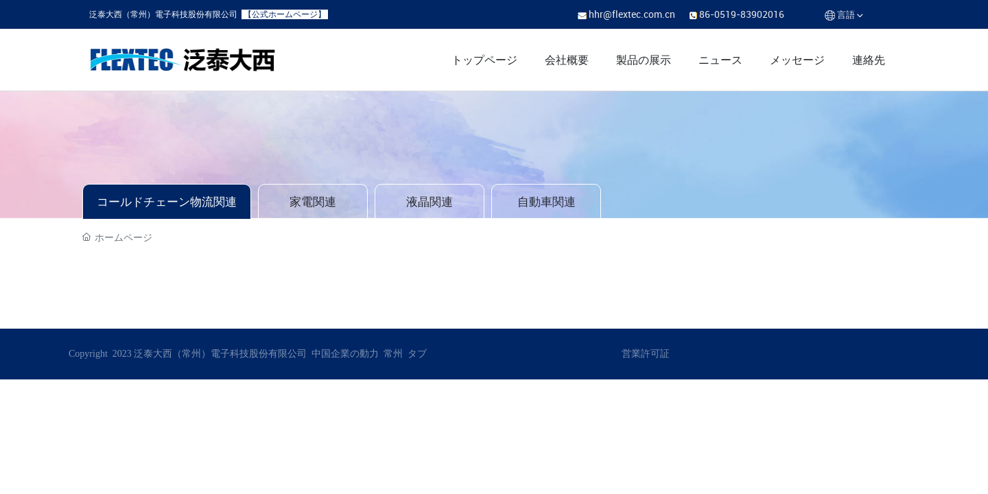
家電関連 (313, 202)
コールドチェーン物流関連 (167, 202)
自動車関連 (546, 202)
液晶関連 (429, 202)
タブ (417, 354)
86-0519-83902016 (741, 14)
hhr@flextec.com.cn (632, 14)
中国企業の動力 (344, 354)
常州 (393, 354)
